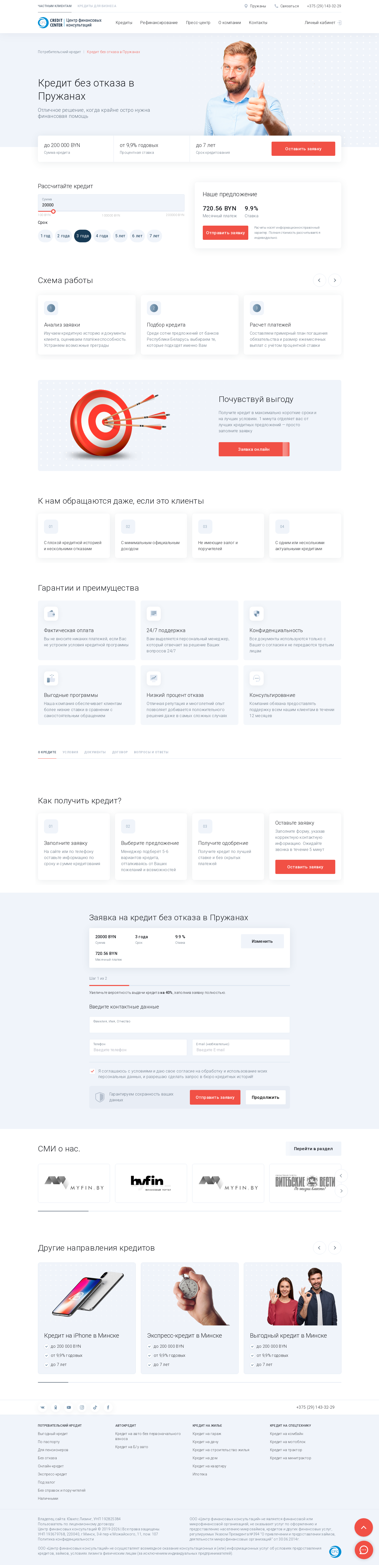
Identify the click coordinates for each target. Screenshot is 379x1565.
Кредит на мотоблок (288, 1442)
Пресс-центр (198, 22)
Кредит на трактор (286, 1450)
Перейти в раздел (313, 1149)
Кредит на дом (205, 1458)
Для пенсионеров (53, 1450)
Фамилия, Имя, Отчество (111, 1021)
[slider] (53, 211)
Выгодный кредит (53, 1434)
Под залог (46, 1482)
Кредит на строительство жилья (221, 1450)
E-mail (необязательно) (213, 1044)
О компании (229, 22)
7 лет (153, 235)
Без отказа (47, 1458)
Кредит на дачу (206, 1442)
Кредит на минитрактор (290, 1458)
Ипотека (200, 1474)
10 (326, 1382)
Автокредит (125, 1425)
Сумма (47, 199)
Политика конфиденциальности (66, 1539)
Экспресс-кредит (52, 1474)
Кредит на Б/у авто (131, 1447)
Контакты (258, 22)
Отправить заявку (225, 232)
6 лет (136, 235)
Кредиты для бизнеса (97, 6)
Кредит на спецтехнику (290, 1425)
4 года (100, 235)
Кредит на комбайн (286, 1434)
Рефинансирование (159, 22)
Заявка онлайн (254, 449)
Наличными (48, 1498)
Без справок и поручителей (62, 1490)
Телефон (99, 1044)
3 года (81, 235)
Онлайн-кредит (51, 1466)
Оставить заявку (303, 148)
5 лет (119, 235)
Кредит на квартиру (210, 1466)
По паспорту (49, 1442)
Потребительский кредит (59, 52)
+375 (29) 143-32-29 (324, 6)
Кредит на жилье (207, 1425)
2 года (62, 235)
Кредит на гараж (207, 1434)
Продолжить (266, 1097)
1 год (44, 235)
